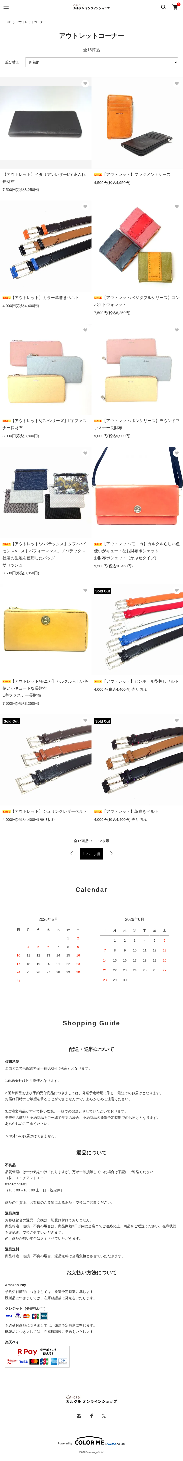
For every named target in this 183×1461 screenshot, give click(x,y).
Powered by (91, 1440)
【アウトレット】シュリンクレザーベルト (45, 811)
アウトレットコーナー (31, 22)
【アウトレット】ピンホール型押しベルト (136, 681)
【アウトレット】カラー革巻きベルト (41, 297)
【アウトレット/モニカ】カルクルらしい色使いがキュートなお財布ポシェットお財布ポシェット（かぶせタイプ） (137, 551)
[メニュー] (5, 7)
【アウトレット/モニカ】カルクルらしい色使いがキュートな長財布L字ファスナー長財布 (45, 688)
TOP (8, 22)
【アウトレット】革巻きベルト (126, 811)
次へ (111, 853)
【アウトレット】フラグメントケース (132, 174)
